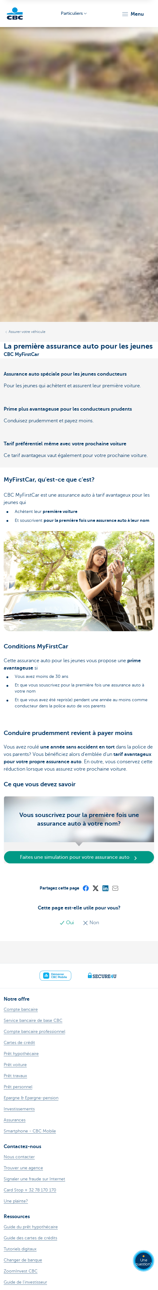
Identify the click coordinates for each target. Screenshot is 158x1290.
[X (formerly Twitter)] (95, 888)
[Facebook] (85, 888)
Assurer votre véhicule (27, 332)
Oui (67, 922)
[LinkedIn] (105, 888)
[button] (133, 14)
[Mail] (115, 888)
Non (91, 922)
